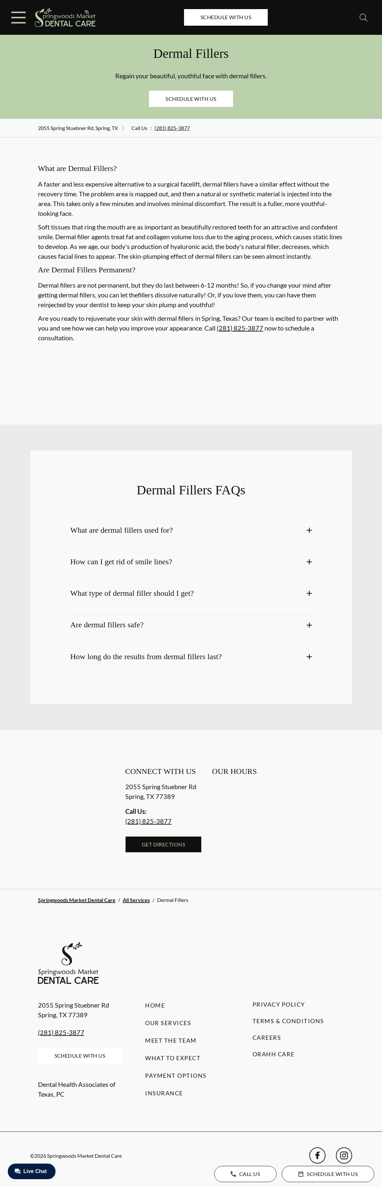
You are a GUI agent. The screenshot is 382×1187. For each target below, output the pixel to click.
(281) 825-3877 (172, 128)
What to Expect (173, 1058)
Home (155, 1005)
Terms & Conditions (288, 1020)
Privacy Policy (279, 1004)
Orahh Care (274, 1054)
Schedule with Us (226, 17)
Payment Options (176, 1075)
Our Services (168, 1022)
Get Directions (163, 844)
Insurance (164, 1093)
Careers (267, 1037)
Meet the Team (171, 1040)
